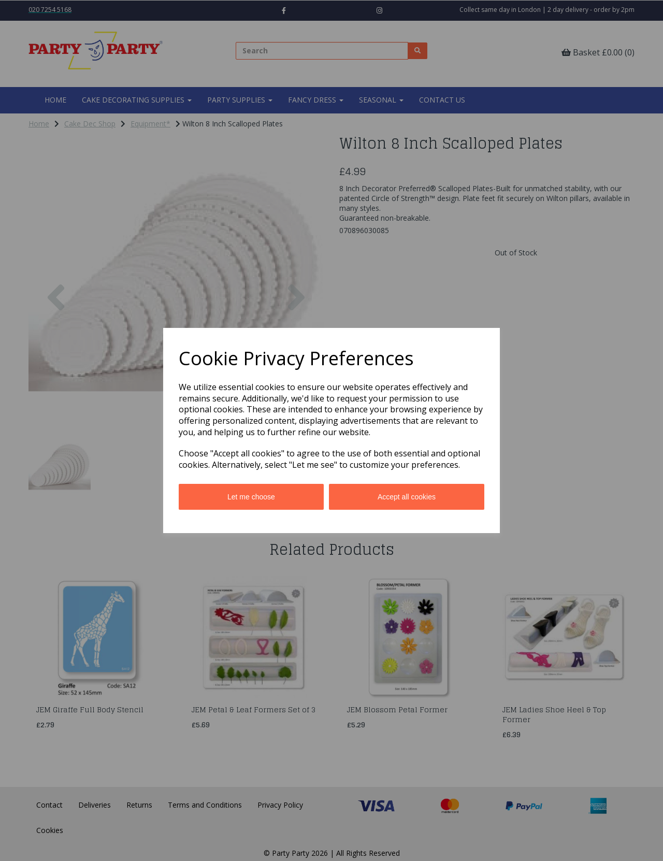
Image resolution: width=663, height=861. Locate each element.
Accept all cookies (407, 497)
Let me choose (251, 497)
